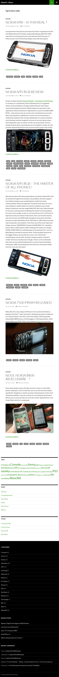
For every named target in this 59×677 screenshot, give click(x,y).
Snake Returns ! (6, 634)
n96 (23, 76)
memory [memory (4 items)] (38, 468)
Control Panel (5, 527)
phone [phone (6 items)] (31, 471)
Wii (2, 603)
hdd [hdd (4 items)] (13, 468)
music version (18, 163)
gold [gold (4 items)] (52, 465)
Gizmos (3, 559)
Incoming (4, 570)
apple (9, 360)
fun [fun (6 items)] (27, 465)
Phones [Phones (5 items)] (35, 471)
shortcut (10, 287)
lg (21, 443)
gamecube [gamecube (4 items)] (43, 465)
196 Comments (26, 95)
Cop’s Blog (4, 499)
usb (41, 76)
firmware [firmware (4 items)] (23, 465)
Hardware (4, 563)
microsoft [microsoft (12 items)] (45, 467)
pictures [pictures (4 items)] (40, 471)
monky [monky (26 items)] (5, 471)
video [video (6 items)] (49, 475)
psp (21, 166)
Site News (4, 592)
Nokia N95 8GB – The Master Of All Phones (38, 101)
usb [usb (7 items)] (45, 475)
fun (13, 161)
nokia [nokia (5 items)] (19, 471)
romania (28, 166)
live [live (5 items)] (35, 468)
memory (9, 76)
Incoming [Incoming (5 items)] (21, 468)
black (17, 285)
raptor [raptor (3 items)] (4, 475)
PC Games (4, 581)
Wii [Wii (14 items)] (52, 474)
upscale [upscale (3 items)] (42, 475)
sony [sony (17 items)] (31, 474)
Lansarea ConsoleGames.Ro (9, 627)
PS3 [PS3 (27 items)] (55, 471)
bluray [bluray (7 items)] (7, 465)
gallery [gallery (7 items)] (37, 465)
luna (26, 443)
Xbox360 (4, 610)
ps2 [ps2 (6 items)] (51, 471)
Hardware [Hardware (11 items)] (5, 467)
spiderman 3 (45, 166)
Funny (3, 556)
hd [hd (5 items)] (11, 468)
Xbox (2, 606)
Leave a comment (22, 306)
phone (35, 76)
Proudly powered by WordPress (9, 674)
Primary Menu (56, 2)
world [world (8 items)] (3, 478)
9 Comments (25, 191)
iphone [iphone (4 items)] (26, 468)
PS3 (2, 588)
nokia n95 (35, 163)
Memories (4, 574)
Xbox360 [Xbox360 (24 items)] (15, 478)
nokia (29, 76)
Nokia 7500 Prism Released (29, 302)
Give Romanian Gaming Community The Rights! (25, 665)
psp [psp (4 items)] (2, 475)
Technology (4, 599)
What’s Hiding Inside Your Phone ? (12, 638)
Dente (3, 502)
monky (17, 76)
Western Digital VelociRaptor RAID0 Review (15, 623)
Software (36, 166)
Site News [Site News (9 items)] (18, 475)
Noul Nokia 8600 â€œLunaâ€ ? (20, 377)
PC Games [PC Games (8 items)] (25, 471)
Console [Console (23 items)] (15, 464)
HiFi (2, 567)
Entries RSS (4, 531)
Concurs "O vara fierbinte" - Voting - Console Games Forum (19, 662)
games (27, 161)
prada (9, 446)
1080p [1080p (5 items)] (3, 465)
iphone (34, 161)
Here (39, 321)
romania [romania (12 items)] (10, 474)
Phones (8, 19)
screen (43, 285)
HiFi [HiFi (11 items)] (16, 467)
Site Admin (4, 534)
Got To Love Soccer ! (46, 662)
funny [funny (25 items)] (31, 464)
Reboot (3, 510)
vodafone (21, 168)
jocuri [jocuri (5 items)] (30, 468)
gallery (19, 161)
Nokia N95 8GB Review (24, 92)
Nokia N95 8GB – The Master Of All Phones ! (29, 185)
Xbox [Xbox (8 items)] (8, 478)
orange (43, 163)
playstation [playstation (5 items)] (46, 471)
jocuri (41, 161)
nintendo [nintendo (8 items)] (13, 471)
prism (36, 360)
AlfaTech (4, 492)
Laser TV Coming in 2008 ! (9, 630)
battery (9, 285)
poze (16, 166)
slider (18, 287)
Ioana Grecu (5, 506)
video (14, 168)
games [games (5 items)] (48, 465)
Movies (3, 578)
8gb (8, 161)
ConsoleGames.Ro (6, 495)
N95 (30, 285)
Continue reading (13, 69)
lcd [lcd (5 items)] (33, 468)
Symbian (25, 287)
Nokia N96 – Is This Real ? (26, 22)
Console (3, 552)
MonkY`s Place (7, 2)
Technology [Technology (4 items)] (37, 475)
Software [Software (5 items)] (25, 475)
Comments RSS (6, 523)
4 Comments (26, 26)
